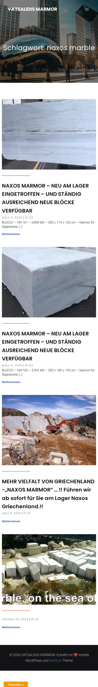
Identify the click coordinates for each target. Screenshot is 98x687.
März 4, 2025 (12, 217)
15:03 (29, 217)
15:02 (29, 365)
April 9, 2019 (11, 513)
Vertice (55, 660)
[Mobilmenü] (87, 9)
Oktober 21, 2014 (15, 619)
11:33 (27, 513)
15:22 (35, 619)
